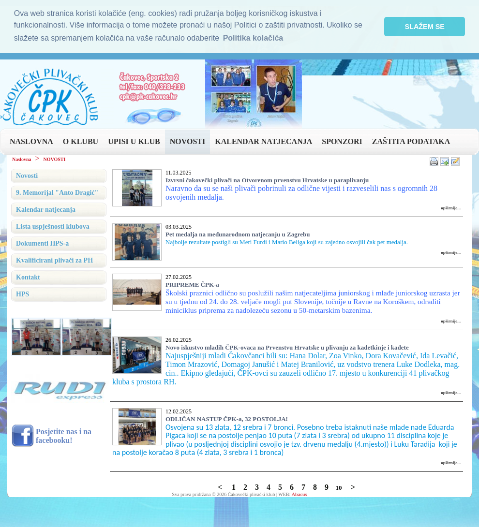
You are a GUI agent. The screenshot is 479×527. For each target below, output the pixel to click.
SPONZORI (342, 141)
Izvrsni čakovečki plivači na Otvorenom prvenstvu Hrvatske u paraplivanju (267, 180)
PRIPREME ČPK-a (192, 284)
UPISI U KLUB (134, 141)
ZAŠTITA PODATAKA (411, 141)
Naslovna (21, 159)
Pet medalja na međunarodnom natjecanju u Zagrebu (237, 234)
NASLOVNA (31, 141)
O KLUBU (80, 141)
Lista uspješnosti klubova (53, 226)
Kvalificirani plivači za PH (54, 260)
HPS (22, 294)
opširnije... (451, 207)
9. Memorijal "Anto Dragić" (57, 192)
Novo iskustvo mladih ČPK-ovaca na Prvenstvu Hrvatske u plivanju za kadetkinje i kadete (287, 347)
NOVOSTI (187, 141)
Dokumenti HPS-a (42, 243)
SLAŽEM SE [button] (425, 26)
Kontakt (28, 277)
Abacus (299, 494)
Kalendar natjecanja (45, 209)
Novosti (27, 175)
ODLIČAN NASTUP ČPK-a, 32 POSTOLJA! (226, 419)
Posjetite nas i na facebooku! (63, 435)
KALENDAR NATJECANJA (263, 141)
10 (338, 487)
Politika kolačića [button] (253, 38)
